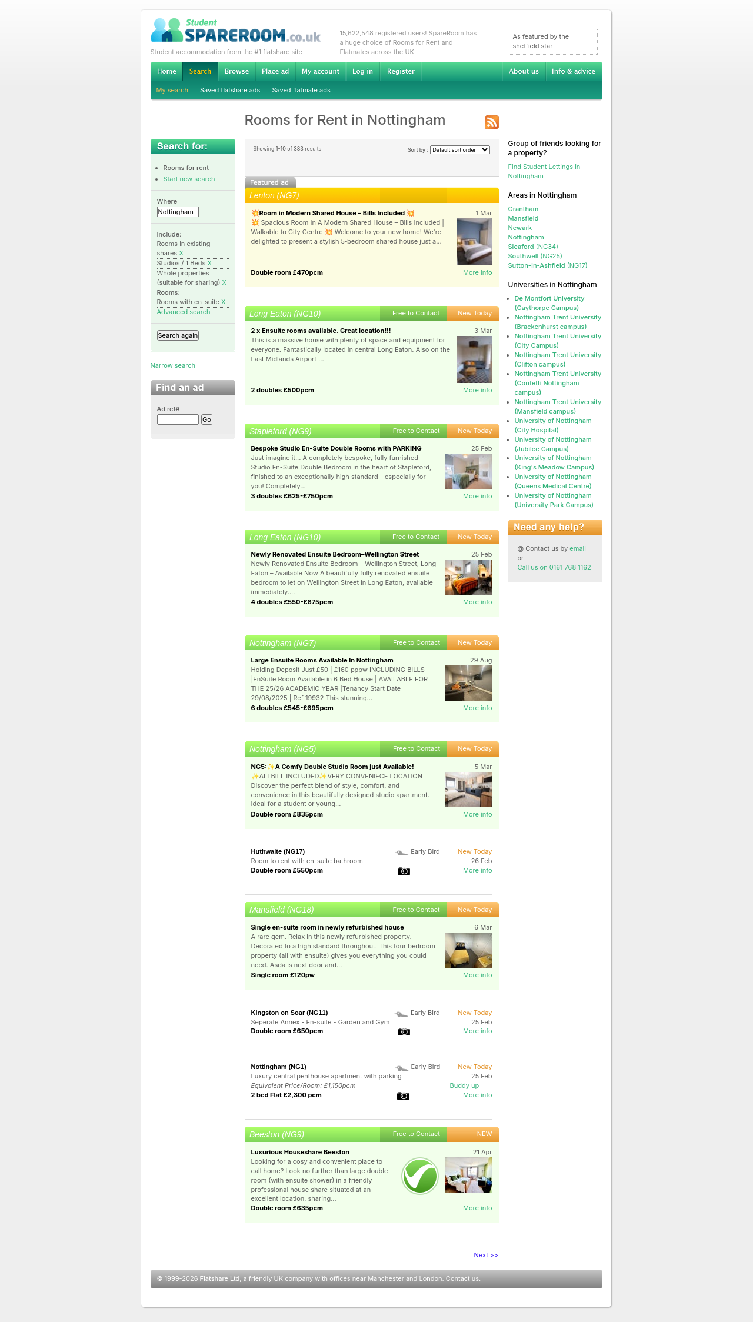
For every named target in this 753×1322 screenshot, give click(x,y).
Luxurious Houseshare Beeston (300, 1152)
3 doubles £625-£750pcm (292, 496)
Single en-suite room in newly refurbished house (327, 927)
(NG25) (535, 256)
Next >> (486, 1255)
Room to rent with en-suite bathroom (307, 861)
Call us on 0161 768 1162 (554, 567)
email (577, 548)
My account (320, 71)
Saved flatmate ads (301, 90)
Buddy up (464, 1085)
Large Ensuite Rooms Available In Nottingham (322, 660)
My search (172, 90)
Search (200, 71)
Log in (362, 71)
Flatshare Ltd (220, 1278)
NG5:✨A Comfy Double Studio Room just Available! (332, 766)
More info (477, 272)
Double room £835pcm (287, 814)
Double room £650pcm (287, 1031)
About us (523, 71)
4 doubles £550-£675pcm (292, 602)
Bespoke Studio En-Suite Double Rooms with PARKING (336, 448)
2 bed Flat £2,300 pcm (286, 1095)
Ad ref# (168, 409)
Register (400, 71)
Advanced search (184, 312)
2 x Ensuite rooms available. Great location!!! (321, 331)
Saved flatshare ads (230, 90)
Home (166, 71)
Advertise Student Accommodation (275, 71)
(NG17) (548, 265)
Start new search (189, 179)
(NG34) (533, 246)
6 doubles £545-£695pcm (292, 708)
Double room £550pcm (287, 870)
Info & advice (573, 71)
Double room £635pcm (287, 1208)
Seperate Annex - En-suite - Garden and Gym (320, 1022)
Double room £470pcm (287, 272)
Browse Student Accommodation (236, 71)
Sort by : (449, 149)
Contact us (462, 1278)
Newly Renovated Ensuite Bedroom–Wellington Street (335, 554)
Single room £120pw (283, 975)
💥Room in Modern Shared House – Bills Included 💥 (333, 213)
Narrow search (173, 365)
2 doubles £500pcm (282, 390)
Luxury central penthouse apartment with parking (326, 1076)
